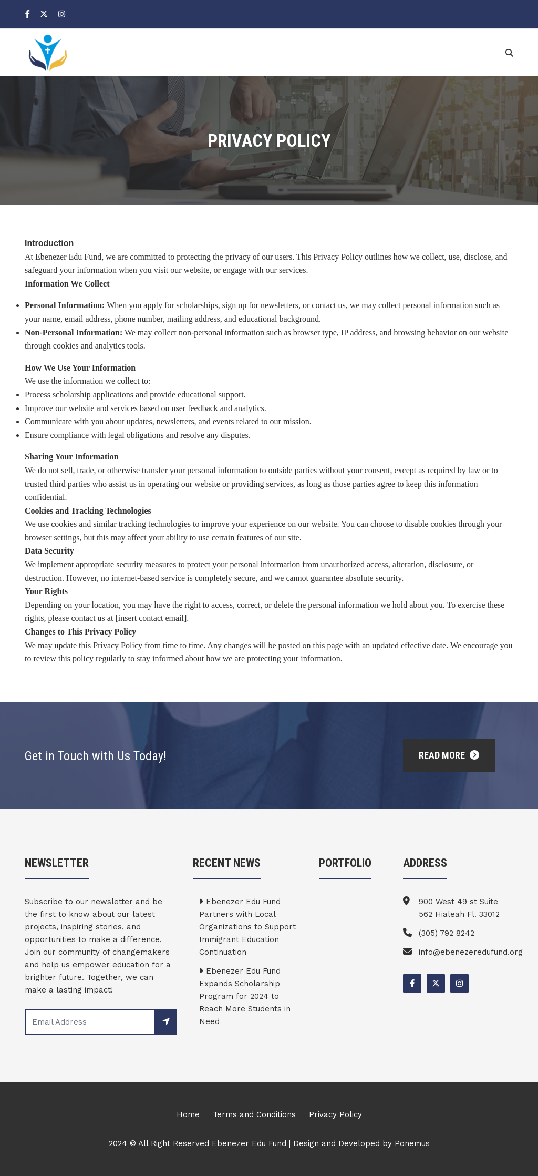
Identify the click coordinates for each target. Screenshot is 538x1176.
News (424, 51)
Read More (449, 755)
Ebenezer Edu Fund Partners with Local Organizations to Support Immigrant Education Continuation (247, 927)
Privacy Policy (335, 1114)
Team (334, 51)
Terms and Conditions (254, 1114)
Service (380, 51)
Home (250, 51)
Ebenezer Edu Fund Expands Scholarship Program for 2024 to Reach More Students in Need (245, 996)
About (292, 51)
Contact (472, 51)
